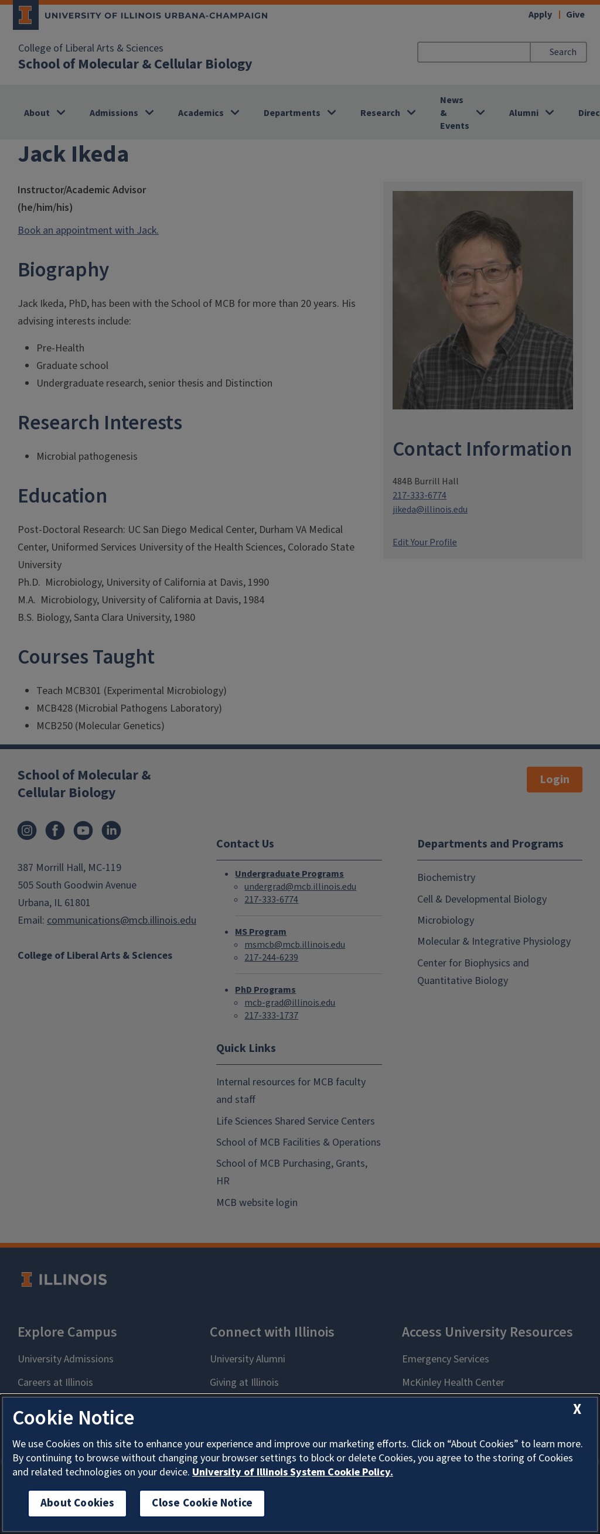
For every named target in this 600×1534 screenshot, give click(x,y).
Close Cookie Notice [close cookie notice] (202, 1503)
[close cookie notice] (577, 1409)
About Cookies (77, 1503)
